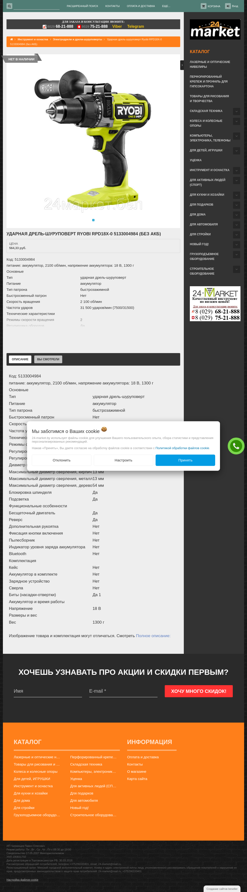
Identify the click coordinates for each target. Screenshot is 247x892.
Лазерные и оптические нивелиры (210, 64)
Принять (185, 460)
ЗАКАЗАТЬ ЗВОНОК (237, 446)
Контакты (135, 764)
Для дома (198, 214)
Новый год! (199, 244)
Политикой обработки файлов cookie (182, 448)
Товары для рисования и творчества (209, 99)
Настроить (123, 460)
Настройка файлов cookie (22, 879)
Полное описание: (153, 636)
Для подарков (201, 204)
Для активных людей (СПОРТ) (207, 182)
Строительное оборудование (202, 271)
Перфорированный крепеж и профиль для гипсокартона (209, 81)
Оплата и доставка (143, 757)
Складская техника (206, 111)
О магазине (136, 771)
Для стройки (200, 234)
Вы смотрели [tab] (48, 359)
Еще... (166, 6)
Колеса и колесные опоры (206, 123)
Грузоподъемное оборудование (204, 256)
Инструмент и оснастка (209, 170)
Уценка (196, 160)
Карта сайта (137, 779)
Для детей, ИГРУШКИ (206, 150)
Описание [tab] (20, 359)
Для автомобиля (204, 224)
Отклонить (61, 460)
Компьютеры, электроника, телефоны (210, 138)
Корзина (214, 6)
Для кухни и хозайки (207, 194)
